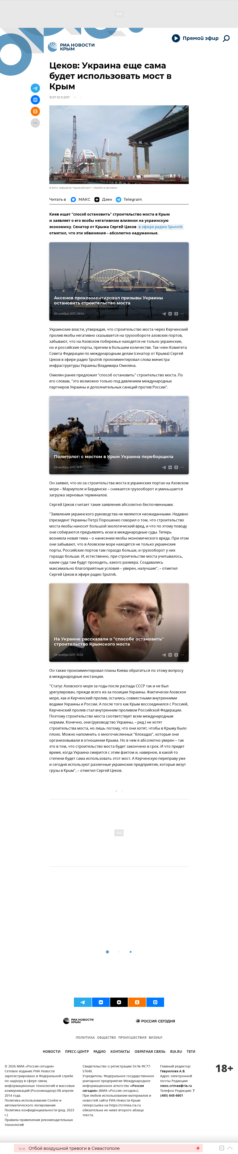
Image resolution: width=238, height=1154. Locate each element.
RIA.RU (176, 1052)
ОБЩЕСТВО (106, 1038)
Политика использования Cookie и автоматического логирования (33, 1103)
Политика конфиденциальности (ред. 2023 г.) (39, 1113)
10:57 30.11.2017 (59, 97)
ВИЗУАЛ (155, 1038)
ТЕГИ (191, 1052)
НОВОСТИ (51, 1052)
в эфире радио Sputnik (161, 227)
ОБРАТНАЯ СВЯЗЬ (150, 1052)
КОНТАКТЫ (120, 1052)
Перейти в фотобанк (105, 188)
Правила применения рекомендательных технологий (39, 1123)
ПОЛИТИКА (85, 1038)
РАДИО (99, 1052)
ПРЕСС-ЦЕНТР (77, 1052)
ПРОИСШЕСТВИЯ (132, 1038)
